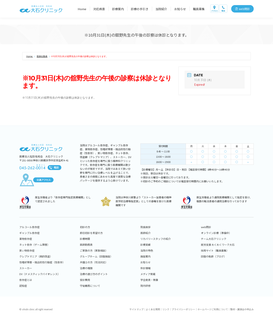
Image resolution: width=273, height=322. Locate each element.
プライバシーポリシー (183, 309)
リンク (165, 309)
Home (29, 56)
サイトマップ (136, 309)
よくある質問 (153, 309)
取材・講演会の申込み (242, 309)
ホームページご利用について (212, 309)
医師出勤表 (42, 56)
